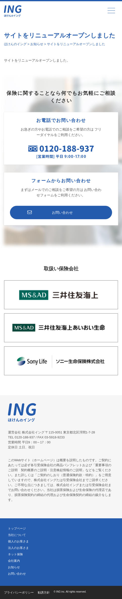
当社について (17, 535)
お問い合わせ (62, 212)
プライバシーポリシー (19, 592)
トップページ (17, 528)
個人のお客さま (18, 541)
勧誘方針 (44, 592)
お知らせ (14, 567)
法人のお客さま (18, 548)
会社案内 (14, 561)
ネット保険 (15, 554)
